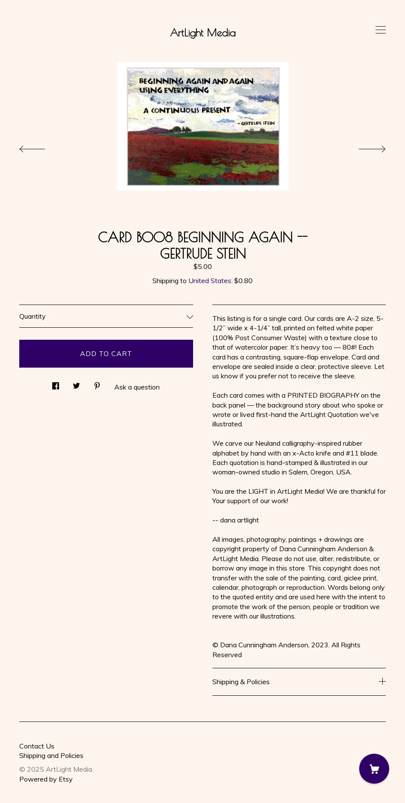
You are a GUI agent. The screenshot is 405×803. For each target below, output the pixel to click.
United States (209, 280)
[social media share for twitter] (76, 383)
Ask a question (137, 387)
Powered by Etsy (46, 779)
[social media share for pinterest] (97, 383)
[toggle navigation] (380, 30)
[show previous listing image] (40, 146)
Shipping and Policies (51, 755)
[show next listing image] (364, 146)
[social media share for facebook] (55, 383)
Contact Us (36, 746)
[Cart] (374, 769)
